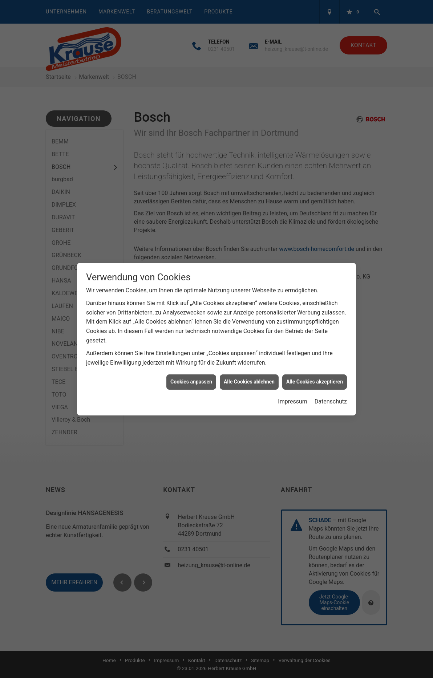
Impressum (292, 396)
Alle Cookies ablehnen (249, 376)
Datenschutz (331, 396)
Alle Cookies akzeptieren (314, 376)
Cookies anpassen (191, 376)
